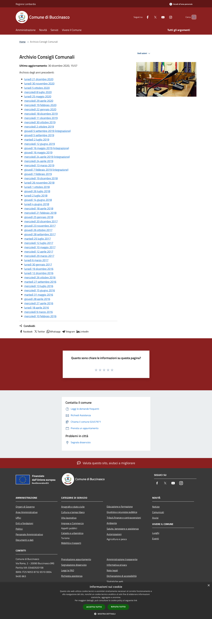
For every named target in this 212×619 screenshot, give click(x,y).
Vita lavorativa (68, 518)
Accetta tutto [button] (94, 607)
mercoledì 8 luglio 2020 (38, 92)
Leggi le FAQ (67, 570)
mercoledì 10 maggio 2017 (39, 247)
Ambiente (112, 523)
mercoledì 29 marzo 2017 (39, 256)
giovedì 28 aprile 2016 (37, 299)
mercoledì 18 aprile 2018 (38, 208)
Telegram (68, 331)
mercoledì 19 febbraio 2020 (40, 105)
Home (22, 42)
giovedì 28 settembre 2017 (40, 234)
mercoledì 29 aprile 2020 (38, 101)
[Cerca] (192, 17)
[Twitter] (150, 17)
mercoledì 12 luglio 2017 (38, 243)
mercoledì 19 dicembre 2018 (41, 178)
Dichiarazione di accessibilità (122, 576)
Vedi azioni (144, 53)
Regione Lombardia (26, 4)
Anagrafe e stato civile (73, 506)
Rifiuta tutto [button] (118, 606)
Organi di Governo (25, 506)
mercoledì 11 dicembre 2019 (41, 118)
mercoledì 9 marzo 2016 (38, 312)
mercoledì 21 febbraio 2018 (40, 213)
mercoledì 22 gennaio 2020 (40, 109)
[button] (106, 613)
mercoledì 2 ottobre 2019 (39, 127)
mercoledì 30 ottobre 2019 (39, 122)
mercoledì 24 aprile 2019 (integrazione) (47, 157)
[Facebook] (142, 17)
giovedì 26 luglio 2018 (37, 191)
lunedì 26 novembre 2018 (39, 183)
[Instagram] (165, 17)
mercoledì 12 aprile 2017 (38, 251)
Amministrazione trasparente (122, 559)
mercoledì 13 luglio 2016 (38, 286)
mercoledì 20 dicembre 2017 (41, 221)
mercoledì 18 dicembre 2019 (41, 114)
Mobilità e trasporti (71, 543)
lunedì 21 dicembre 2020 (38, 79)
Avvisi (155, 518)
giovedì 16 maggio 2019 (38, 152)
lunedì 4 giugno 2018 (36, 204)
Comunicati (158, 512)
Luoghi (155, 533)
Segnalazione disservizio (74, 565)
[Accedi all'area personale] (180, 4)
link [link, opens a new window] (135, 600)
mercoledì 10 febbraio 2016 (40, 316)
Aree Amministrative (27, 512)
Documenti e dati (25, 540)
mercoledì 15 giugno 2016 (39, 290)
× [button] (208, 585)
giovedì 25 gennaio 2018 (38, 217)
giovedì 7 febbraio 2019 (38, 174)
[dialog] (106, 600)
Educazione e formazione (120, 506)
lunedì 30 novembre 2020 (39, 83)
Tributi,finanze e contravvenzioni (124, 517)
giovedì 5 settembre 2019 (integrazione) (47, 131)
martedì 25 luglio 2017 (37, 239)
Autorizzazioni (114, 534)
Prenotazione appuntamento (76, 559)
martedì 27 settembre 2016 (40, 282)
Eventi (155, 538)
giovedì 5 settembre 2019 (39, 135)
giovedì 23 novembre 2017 (40, 226)
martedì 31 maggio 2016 (38, 295)
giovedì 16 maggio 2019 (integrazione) (46, 148)
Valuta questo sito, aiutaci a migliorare (106, 462)
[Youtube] (158, 17)
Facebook (26, 331)
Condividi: (27, 326)
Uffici (18, 518)
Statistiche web (115, 581)
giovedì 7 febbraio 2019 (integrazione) (46, 170)
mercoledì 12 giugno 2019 (39, 144)
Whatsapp (53, 331)
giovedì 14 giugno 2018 (38, 200)
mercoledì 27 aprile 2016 (38, 303)
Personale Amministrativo (29, 534)
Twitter (39, 331)
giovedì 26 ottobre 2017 (38, 230)
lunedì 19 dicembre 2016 (38, 269)
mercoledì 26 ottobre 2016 (39, 277)
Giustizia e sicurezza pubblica (122, 512)
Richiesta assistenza (71, 576)
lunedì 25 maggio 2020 (37, 96)
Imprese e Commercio (72, 523)
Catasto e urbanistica (72, 533)
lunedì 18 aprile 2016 (36, 307)
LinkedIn (82, 331)
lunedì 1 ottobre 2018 (37, 187)
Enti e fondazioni (24, 523)
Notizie (156, 506)
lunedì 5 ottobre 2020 (37, 88)
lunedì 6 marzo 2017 (36, 260)
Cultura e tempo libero (73, 512)
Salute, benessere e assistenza (123, 529)
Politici (19, 529)
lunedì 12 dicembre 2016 (38, 273)
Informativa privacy (117, 565)
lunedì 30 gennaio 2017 (38, 264)
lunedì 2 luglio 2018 (35, 195)
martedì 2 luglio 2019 (36, 139)
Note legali (112, 570)
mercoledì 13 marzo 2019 (39, 165)
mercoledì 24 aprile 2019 (38, 161)
